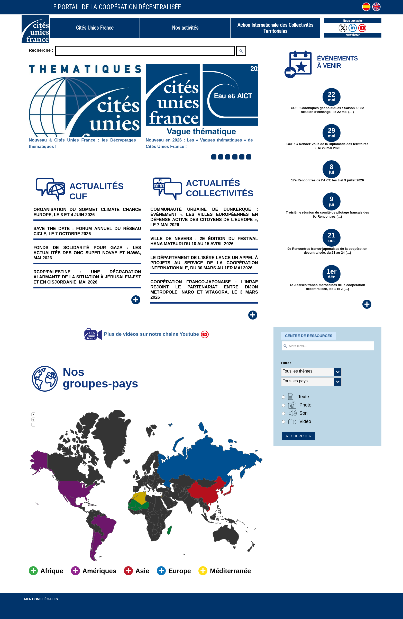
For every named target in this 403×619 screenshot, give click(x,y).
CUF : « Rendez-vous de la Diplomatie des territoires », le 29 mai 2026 (328, 137)
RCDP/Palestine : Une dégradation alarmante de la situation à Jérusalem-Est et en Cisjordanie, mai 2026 (87, 277)
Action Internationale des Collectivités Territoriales (275, 28)
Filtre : (286, 363)
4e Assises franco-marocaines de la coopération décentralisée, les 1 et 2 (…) (327, 278)
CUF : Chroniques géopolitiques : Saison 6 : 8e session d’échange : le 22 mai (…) (327, 101)
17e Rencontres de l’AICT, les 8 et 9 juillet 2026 (327, 171)
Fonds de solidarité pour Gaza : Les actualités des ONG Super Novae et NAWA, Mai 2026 (87, 252)
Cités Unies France (95, 28)
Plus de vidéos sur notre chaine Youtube (145, 334)
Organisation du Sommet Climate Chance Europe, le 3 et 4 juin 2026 (87, 212)
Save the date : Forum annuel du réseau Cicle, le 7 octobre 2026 (87, 231)
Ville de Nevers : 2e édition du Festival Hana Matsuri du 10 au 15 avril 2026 (204, 241)
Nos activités (185, 28)
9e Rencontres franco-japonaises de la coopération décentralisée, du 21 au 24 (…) (328, 241)
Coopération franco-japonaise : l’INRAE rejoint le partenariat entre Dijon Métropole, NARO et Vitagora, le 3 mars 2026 (204, 289)
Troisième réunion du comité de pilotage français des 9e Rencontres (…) (327, 205)
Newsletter (353, 35)
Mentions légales (41, 599)
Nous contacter (353, 21)
